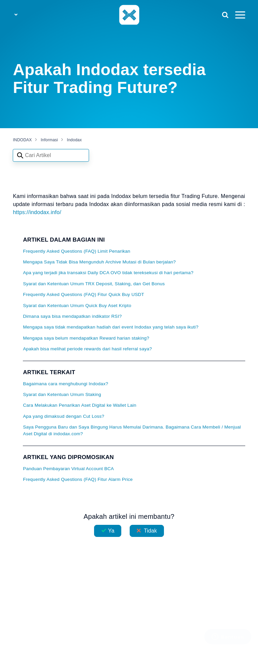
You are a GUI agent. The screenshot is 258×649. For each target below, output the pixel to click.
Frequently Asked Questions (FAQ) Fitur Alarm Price (78, 479)
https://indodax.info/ (37, 212)
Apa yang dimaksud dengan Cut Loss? (63, 416)
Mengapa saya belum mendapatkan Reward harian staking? (86, 338)
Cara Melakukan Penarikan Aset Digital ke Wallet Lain (79, 405)
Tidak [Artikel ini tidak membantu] (150, 531)
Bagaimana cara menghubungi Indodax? (65, 383)
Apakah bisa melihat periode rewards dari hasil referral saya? (87, 348)
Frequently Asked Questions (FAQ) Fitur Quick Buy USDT (83, 294)
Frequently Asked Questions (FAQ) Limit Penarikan (76, 251)
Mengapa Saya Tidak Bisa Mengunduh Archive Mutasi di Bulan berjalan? (99, 261)
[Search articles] (51, 155)
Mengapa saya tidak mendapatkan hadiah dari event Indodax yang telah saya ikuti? (110, 327)
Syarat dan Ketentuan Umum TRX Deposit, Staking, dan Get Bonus (94, 283)
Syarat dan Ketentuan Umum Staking (62, 394)
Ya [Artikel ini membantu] (111, 531)
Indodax (74, 140)
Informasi (49, 140)
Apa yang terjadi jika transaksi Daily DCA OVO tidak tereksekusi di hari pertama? (108, 272)
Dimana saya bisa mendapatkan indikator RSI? (72, 316)
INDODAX (22, 140)
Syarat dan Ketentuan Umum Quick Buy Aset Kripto (77, 305)
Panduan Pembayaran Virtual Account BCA (68, 468)
